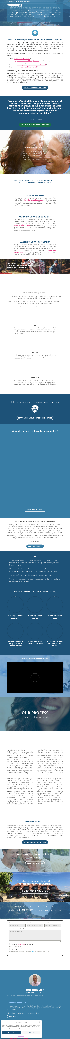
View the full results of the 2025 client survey (35, 591)
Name (10, 923)
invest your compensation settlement (31, 65)
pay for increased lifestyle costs (27, 61)
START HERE (12, 1016)
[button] (39, 1022)
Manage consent (30, 1032)
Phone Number (30, 923)
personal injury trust (29, 67)
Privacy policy (21, 1036)
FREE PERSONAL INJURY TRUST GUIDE (35, 125)
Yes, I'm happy (11, 1032)
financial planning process (34, 200)
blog (33, 951)
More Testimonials (35, 509)
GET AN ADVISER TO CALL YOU (35, 88)
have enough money (22, 59)
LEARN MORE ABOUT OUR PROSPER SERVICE (35, 418)
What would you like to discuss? (16, 928)
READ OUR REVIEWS (35, 863)
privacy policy (21, 944)
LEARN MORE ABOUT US (35, 890)
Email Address (47, 923)
